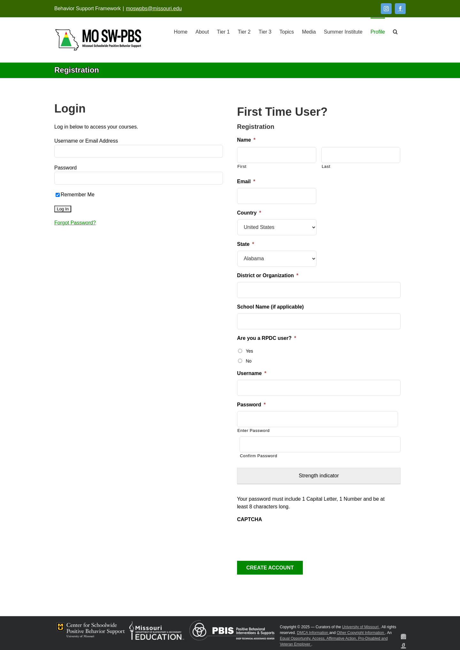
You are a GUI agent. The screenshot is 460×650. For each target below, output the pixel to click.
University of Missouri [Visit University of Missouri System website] (360, 627)
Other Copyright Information (361, 632)
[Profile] (378, 31)
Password (65, 167)
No (248, 361)
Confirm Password (258, 455)
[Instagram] (386, 8)
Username (251, 373)
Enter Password (253, 430)
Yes (249, 351)
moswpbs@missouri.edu (154, 8)
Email (246, 181)
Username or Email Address (86, 141)
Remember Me (75, 194)
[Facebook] (400, 8)
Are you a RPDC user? (266, 338)
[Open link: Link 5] (98, 39)
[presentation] (285, 538)
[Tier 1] (223, 31)
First (242, 166)
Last (326, 166)
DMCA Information (313, 632)
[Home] (181, 31)
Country (249, 212)
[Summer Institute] (343, 31)
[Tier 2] (244, 31)
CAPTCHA (249, 519)
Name (246, 140)
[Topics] (287, 31)
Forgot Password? (75, 222)
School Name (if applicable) (270, 306)
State (245, 244)
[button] (395, 31)
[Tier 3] (264, 31)
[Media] (309, 31)
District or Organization (267, 275)
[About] (202, 31)
